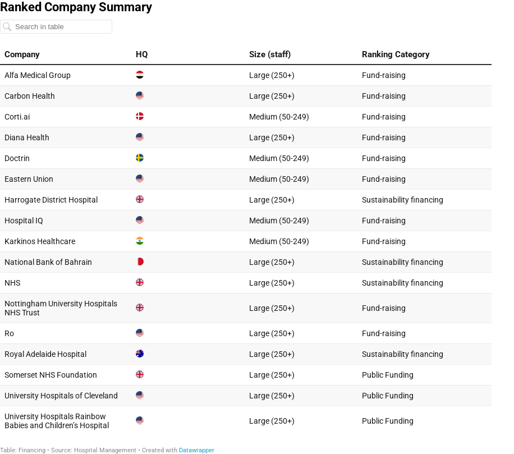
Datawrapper (196, 450)
